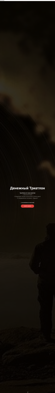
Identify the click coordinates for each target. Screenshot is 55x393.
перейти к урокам (27, 206)
